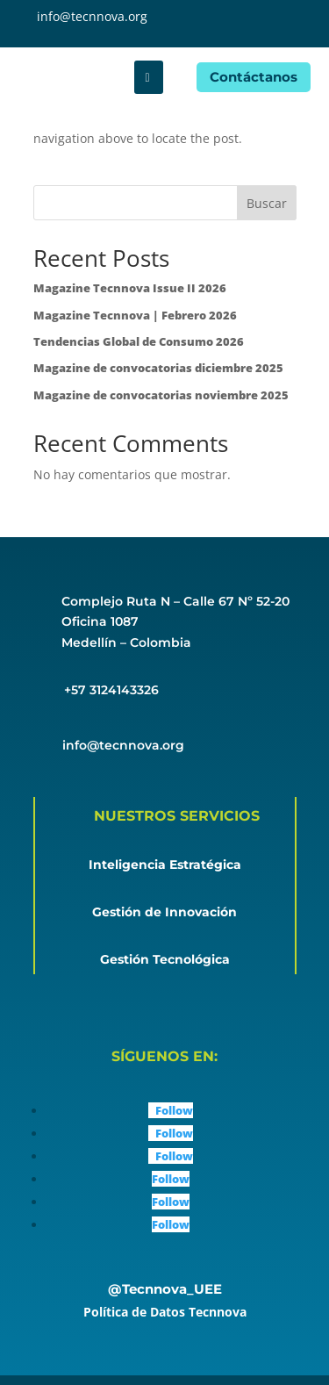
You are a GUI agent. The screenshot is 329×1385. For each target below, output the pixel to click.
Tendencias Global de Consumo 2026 (138, 341)
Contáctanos (253, 76)
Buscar (267, 203)
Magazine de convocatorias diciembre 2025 (158, 368)
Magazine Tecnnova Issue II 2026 (129, 288)
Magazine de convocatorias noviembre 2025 (161, 395)
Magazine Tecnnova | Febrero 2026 (135, 315)
